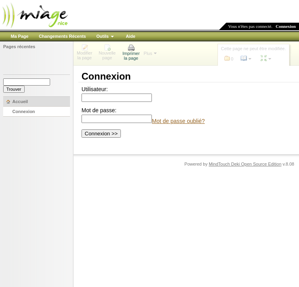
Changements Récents (62, 36)
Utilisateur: (95, 89)
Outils (102, 36)
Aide (130, 36)
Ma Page (20, 36)
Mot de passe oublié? (178, 121)
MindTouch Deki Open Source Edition (245, 164)
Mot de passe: (99, 110)
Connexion (286, 26)
